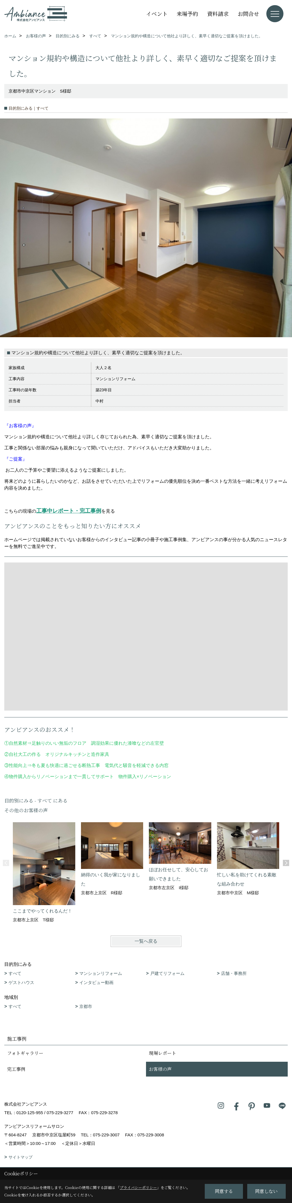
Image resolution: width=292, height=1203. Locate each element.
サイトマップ (21, 1157)
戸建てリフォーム (167, 973)
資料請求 (218, 13)
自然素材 (18, 743)
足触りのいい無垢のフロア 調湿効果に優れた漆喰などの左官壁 (100, 743)
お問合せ (248, 13)
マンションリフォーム (100, 973)
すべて (15, 973)
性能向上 (18, 765)
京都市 (85, 1006)
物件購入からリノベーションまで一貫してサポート (61, 776)
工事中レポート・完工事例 (68, 511)
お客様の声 (160, 1069)
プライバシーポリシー (138, 1187)
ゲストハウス (21, 982)
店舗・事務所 (234, 973)
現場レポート (162, 1053)
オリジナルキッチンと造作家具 (77, 754)
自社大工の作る (25, 754)
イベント (157, 13)
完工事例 (16, 1069)
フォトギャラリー (25, 1053)
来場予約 (187, 13)
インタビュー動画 (96, 982)
